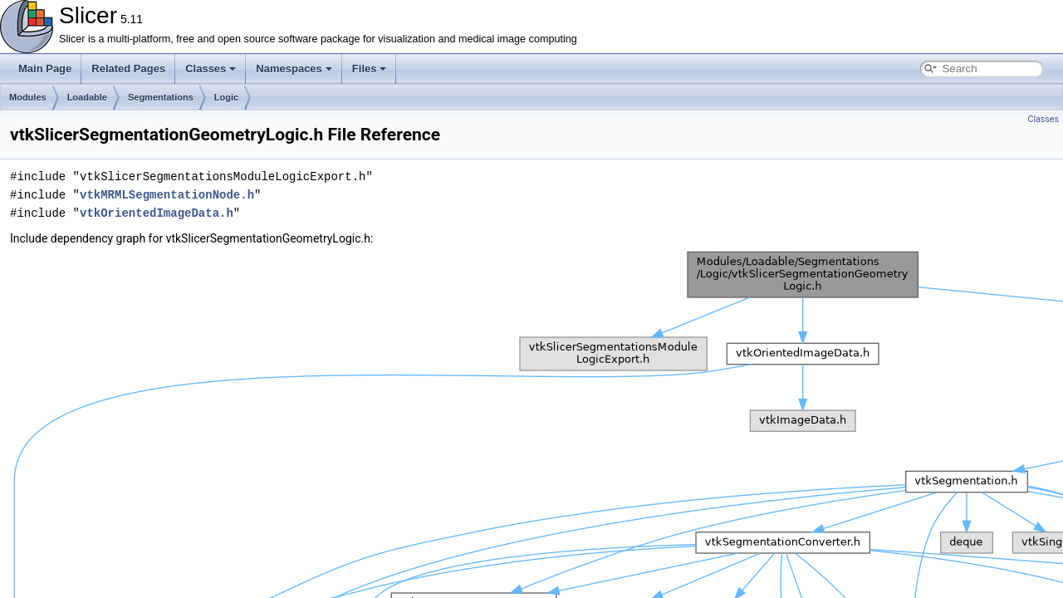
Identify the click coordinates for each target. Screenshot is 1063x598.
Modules (28, 97)
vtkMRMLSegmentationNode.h (167, 195)
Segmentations (160, 97)
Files (369, 68)
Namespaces (294, 68)
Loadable (87, 97)
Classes (210, 68)
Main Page (44, 68)
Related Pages (128, 68)
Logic (226, 97)
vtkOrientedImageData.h (156, 213)
